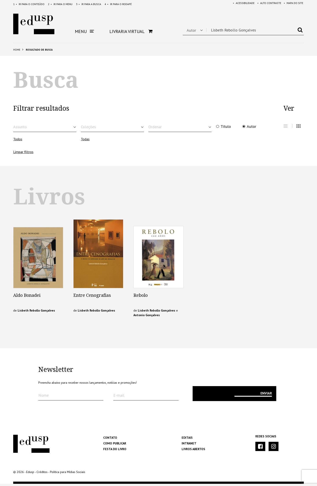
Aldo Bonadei (27, 297)
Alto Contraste (268, 4)
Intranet (189, 445)
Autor (251, 126)
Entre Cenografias (92, 297)
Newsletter (55, 371)
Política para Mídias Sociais (67, 474)
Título (226, 126)
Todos (17, 141)
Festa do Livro (114, 451)
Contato (110, 440)
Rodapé (118, 4)
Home (16, 49)
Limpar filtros (23, 154)
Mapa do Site (292, 4)
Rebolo (140, 297)
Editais (187, 440)
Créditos (42, 474)
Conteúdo (28, 4)
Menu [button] (84, 31)
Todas (85, 141)
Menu (60, 4)
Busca (88, 4)
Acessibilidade (241, 4)
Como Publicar (114, 445)
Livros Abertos (193, 451)
